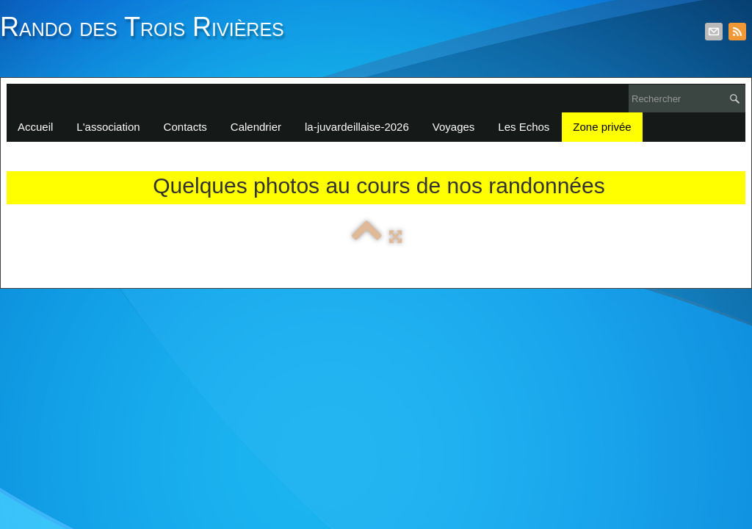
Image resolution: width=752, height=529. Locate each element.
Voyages (454, 126)
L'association (108, 126)
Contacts (185, 126)
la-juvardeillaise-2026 (357, 126)
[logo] (147, 35)
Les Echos (523, 126)
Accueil (35, 126)
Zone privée (602, 126)
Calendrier (256, 126)
